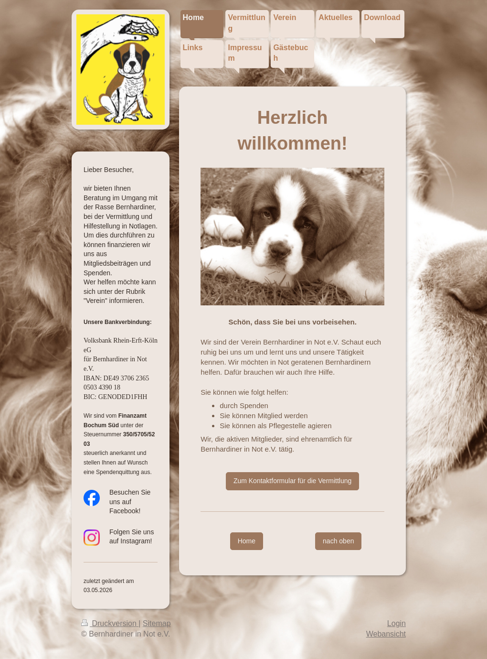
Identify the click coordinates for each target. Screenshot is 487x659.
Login (396, 623)
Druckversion (109, 623)
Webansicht (386, 634)
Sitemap (157, 623)
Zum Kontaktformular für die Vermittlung (292, 481)
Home (246, 541)
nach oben (338, 541)
